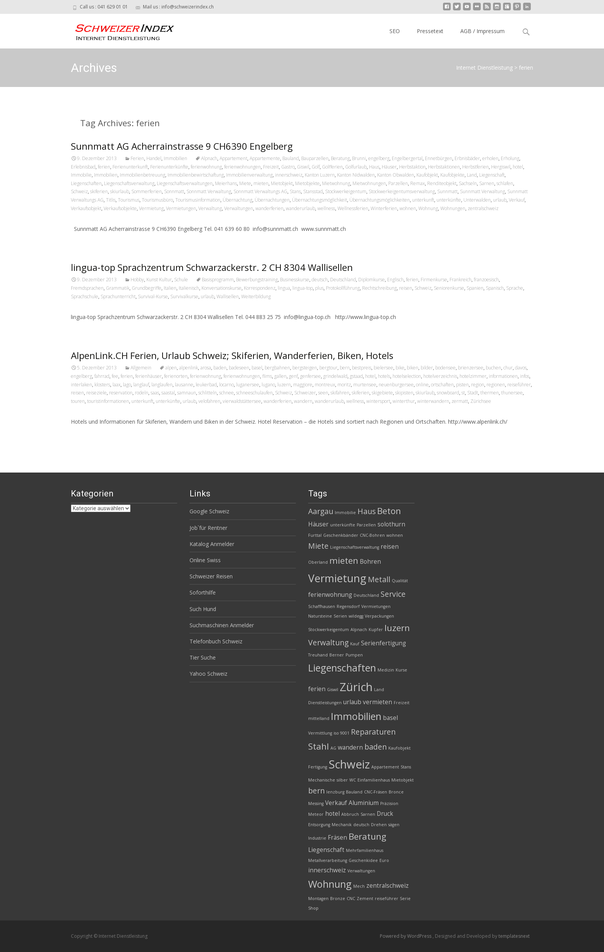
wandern (303, 401)
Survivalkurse (184, 296)
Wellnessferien (352, 208)
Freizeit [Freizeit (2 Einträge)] (401, 702)
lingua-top (302, 288)
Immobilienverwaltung (249, 175)
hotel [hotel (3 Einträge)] (332, 814)
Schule (181, 279)
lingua (284, 288)
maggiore (302, 384)
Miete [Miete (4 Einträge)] (318, 546)
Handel (153, 158)
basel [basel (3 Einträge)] (390, 718)
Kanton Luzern (320, 175)
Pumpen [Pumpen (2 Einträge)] (354, 655)
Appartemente (265, 158)
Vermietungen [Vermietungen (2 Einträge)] (376, 606)
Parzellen (398, 183)
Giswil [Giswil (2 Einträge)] (332, 689)
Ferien (137, 158)
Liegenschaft (492, 175)
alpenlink (188, 367)
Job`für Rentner (208, 527)
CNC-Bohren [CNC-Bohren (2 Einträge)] (372, 535)
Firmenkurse (434, 279)
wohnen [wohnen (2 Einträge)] (394, 535)
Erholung (510, 158)
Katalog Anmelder (212, 544)
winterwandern (433, 401)
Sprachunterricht (118, 296)
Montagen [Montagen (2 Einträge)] (318, 898)
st (463, 392)
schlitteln (207, 392)
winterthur (404, 401)
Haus (374, 167)
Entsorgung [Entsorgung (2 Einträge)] (319, 824)
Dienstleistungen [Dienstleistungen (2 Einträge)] (325, 702)
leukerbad (206, 384)
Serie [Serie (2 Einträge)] (405, 898)
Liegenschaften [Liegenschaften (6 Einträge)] (342, 667)
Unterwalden (477, 200)
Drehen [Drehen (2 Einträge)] (379, 824)
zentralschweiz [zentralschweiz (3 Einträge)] (387, 886)
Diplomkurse (371, 279)
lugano (268, 384)
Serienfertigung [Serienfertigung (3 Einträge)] (383, 643)
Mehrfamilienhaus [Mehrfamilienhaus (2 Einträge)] (364, 850)
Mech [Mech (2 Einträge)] (359, 886)
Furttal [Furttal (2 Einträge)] (315, 535)
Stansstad (313, 191)
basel (257, 367)
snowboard (448, 392)
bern (345, 367)
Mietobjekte (307, 183)
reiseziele (96, 392)
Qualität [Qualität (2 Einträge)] (400, 580)
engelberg (378, 158)
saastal (168, 392)
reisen (405, 288)
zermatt (459, 401)
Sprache (514, 288)
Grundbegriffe (146, 288)
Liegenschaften (86, 183)
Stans (295, 191)
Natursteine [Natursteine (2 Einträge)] (320, 616)
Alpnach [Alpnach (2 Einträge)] (359, 629)
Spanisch (495, 288)
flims (267, 376)
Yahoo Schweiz (208, 673)
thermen (489, 392)
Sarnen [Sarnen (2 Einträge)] (368, 814)
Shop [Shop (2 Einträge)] (313, 908)
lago (127, 384)
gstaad (356, 376)
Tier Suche (203, 657)
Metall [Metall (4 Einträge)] (379, 579)
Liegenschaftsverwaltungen (185, 183)
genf (293, 376)
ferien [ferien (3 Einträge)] (316, 689)
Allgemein (141, 367)
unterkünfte (448, 200)
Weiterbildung (256, 296)
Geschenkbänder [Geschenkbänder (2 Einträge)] (340, 535)
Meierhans (226, 183)
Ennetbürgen (438, 158)
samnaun (186, 392)
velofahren (209, 401)
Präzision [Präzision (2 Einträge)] (389, 803)
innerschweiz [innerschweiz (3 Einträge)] (327, 870)
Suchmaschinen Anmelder (222, 625)
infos (524, 376)
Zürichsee (480, 401)
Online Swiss (205, 560)
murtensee (364, 384)
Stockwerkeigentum (345, 191)
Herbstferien (475, 167)
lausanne (184, 384)
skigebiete (382, 392)
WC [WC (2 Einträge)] (352, 780)
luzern (284, 384)
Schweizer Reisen (211, 576)
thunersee (512, 392)
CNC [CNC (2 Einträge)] (351, 898)
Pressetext (430, 31)
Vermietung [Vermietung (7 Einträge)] (337, 578)
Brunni (359, 158)
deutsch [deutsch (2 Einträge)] (361, 824)
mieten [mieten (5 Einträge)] (343, 560)
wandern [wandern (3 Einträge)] (350, 747)
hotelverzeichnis (440, 376)
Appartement (233, 158)
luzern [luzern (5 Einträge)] (397, 628)
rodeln (141, 392)
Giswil (303, 167)
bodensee (445, 367)
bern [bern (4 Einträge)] (316, 790)
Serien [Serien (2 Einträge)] (340, 616)
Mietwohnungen (369, 183)
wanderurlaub (300, 208)
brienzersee (470, 367)
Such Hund (203, 609)
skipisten (404, 392)
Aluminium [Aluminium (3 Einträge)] (364, 803)
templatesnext (514, 936)
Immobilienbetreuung (142, 175)
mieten (260, 183)
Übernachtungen (272, 200)
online (422, 384)
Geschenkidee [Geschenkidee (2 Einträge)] (363, 860)
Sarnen (486, 183)
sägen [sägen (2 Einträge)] (393, 824)
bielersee (383, 367)
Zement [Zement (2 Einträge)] (365, 898)
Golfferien (332, 167)
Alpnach (209, 158)
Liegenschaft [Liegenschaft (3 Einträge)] (326, 850)
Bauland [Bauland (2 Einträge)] (354, 792)
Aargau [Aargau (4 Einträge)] (320, 511)
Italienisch (189, 288)
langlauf (141, 384)
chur (508, 367)
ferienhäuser (148, 376)
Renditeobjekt (441, 183)
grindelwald (335, 376)
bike (400, 367)
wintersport (378, 401)
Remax (417, 183)
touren (78, 401)
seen (323, 392)
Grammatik (117, 288)
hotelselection (407, 376)
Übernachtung (237, 200)
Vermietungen (181, 208)
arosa (205, 367)
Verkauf (517, 200)
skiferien (99, 191)
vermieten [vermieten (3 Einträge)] (377, 702)
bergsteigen (304, 367)
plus (319, 288)
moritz (344, 384)
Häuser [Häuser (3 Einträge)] (318, 524)
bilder (427, 367)
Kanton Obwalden (395, 175)
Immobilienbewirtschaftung (196, 175)
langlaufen (162, 384)
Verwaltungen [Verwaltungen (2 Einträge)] (361, 871)
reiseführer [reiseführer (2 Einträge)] (386, 898)
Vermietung (151, 208)
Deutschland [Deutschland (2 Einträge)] (366, 595)
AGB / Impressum (482, 31)
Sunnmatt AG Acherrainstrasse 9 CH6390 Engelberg (182, 146)
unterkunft (423, 200)
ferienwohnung (206, 167)
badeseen (239, 367)
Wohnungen (452, 208)
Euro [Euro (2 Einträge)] (384, 860)
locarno (226, 384)
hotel (518, 167)
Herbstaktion (412, 167)
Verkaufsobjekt (86, 208)
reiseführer (519, 384)
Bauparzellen (315, 158)
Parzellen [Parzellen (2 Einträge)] (366, 525)
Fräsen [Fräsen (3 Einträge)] (337, 837)
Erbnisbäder (467, 158)
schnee (226, 392)
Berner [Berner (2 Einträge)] (336, 655)
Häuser (389, 167)
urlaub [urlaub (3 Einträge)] (352, 702)
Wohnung (428, 208)
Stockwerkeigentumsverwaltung (402, 191)
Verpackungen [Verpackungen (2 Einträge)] (379, 616)
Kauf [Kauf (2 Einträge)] (354, 643)
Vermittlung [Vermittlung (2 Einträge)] (320, 733)
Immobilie (81, 175)
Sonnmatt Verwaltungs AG (260, 191)
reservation (121, 392)
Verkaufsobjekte (120, 208)
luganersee (247, 384)
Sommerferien (146, 191)
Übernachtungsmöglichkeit (319, 200)
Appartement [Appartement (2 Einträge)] (385, 767)
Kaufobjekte (452, 175)
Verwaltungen (238, 208)
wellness (326, 208)
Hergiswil (500, 167)
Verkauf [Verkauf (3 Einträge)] (336, 803)
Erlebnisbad (83, 167)
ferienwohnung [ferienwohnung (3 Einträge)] (330, 595)
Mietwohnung (336, 183)
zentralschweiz (483, 208)
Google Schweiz (209, 511)
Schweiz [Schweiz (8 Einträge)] (349, 764)
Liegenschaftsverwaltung (129, 183)
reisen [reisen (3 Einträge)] (390, 547)
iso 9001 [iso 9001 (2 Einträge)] (341, 733)
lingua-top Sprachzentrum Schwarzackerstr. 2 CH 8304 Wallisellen (212, 267)
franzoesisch (486, 279)
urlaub (500, 200)
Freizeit (271, 167)
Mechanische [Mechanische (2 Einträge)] (321, 780)
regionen (496, 384)
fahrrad (101, 376)
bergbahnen (277, 367)
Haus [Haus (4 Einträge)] (366, 511)
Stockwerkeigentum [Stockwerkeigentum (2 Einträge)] (328, 629)
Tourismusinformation (197, 200)
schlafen (505, 183)
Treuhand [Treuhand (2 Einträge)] (318, 655)
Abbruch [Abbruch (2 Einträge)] (350, 814)
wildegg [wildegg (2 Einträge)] (356, 616)
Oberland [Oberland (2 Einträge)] (318, 562)
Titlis (111, 200)
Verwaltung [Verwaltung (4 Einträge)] (328, 642)
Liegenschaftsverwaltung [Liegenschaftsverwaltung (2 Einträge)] (354, 547)
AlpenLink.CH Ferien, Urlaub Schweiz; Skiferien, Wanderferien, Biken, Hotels (232, 355)
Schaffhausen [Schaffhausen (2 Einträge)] (321, 606)
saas (155, 392)
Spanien (474, 288)
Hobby (137, 279)
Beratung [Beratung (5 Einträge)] (367, 836)
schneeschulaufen (254, 392)
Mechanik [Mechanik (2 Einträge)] (342, 824)
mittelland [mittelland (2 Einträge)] (318, 718)
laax (116, 384)
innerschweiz (288, 175)
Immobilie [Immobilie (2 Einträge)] (345, 512)
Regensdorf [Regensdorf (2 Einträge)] (348, 606)
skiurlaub (119, 191)
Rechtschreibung (379, 288)
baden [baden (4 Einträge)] (375, 747)
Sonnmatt (174, 191)
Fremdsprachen (87, 288)
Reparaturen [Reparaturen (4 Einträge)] (373, 732)
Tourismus (128, 200)
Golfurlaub (356, 167)
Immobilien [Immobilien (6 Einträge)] (356, 716)
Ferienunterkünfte (169, 167)
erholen (490, 158)
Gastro (288, 167)
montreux (325, 384)
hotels (384, 376)
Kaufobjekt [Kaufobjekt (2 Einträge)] (399, 748)
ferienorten (176, 376)
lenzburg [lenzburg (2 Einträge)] (335, 792)
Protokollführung (343, 288)
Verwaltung (210, 208)
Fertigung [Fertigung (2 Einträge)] (317, 767)
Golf (316, 167)
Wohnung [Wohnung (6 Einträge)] (330, 883)
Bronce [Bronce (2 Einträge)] (396, 792)
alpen (171, 367)
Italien (170, 288)
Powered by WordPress (406, 936)
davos (521, 367)
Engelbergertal (407, 158)
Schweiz (79, 191)
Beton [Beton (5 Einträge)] (389, 511)
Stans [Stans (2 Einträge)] (406, 767)
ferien (104, 167)
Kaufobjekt (427, 175)
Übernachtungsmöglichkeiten (379, 200)
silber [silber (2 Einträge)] (342, 780)
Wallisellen (227, 296)
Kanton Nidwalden (356, 175)
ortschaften (442, 384)
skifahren (340, 392)
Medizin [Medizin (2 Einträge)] (386, 670)
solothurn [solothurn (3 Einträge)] (391, 524)
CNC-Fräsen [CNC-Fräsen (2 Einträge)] (375, 792)
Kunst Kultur (159, 279)
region (477, 384)
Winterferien (384, 208)
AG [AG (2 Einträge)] (333, 748)
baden (219, 367)
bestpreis (361, 367)
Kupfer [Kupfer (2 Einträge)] (376, 629)
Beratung (340, 158)
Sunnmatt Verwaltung (482, 191)
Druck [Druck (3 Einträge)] (385, 814)
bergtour (328, 367)
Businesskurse (294, 279)
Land (472, 175)
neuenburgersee (396, 384)
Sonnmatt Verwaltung (208, 191)
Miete (245, 183)
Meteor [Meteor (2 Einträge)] (316, 814)
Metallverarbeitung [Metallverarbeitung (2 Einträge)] (327, 860)
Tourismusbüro (157, 200)
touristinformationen (108, 401)
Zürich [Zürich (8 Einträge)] (356, 687)
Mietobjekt (282, 183)
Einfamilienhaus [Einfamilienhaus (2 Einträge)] (373, 780)
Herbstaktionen (444, 167)
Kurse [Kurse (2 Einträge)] (401, 670)
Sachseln (468, 183)
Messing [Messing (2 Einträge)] (316, 803)
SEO (394, 31)
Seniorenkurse (449, 288)
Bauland (290, 158)
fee (115, 376)
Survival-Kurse (153, 296)
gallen (280, 376)
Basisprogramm (218, 279)
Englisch (395, 279)
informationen (503, 376)
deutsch (320, 279)
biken (412, 367)
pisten (462, 384)
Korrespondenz (259, 288)
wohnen (407, 208)
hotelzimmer (473, 376)
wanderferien (269, 208)
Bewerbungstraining (257, 279)
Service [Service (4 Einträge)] (393, 594)
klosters (102, 384)
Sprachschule (84, 296)
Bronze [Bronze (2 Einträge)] (337, 898)
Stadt (472, 392)
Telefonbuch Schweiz (216, 641)
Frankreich (460, 279)
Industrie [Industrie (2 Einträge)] (317, 838)
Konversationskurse (221, 288)
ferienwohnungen (242, 167)
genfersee (310, 376)
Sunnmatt (447, 191)
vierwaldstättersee (242, 401)
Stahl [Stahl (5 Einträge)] (318, 746)
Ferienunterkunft (130, 167)
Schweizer (305, 392)
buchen (493, 367)
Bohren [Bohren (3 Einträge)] (370, 562)
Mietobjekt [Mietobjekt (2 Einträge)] (402, 780)
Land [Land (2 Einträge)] (379, 689)
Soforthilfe (203, 592)
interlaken (81, 384)
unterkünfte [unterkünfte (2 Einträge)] (342, 525)
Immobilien (175, 158)
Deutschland (343, 279)
